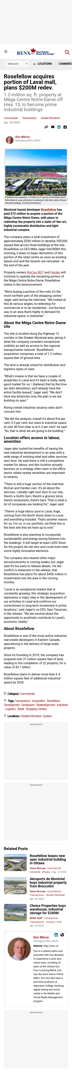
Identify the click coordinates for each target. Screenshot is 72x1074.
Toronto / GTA (53, 922)
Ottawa (46, 871)
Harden (55, 272)
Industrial (62, 705)
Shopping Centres (36, 709)
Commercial (10, 118)
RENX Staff (36, 918)
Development (12, 705)
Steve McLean (38, 868)
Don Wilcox (22, 136)
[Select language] (17, 63)
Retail (20, 709)
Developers (28, 705)
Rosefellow (48, 209)
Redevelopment (45, 705)
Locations (42, 63)
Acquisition (38, 701)
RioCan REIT (35, 272)
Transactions (29, 118)
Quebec (47, 716)
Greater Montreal (50, 118)
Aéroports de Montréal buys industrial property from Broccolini (48, 882)
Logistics (10, 709)
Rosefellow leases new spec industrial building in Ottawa (48, 859)
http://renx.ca (51, 945)
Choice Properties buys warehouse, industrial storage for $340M (48, 909)
